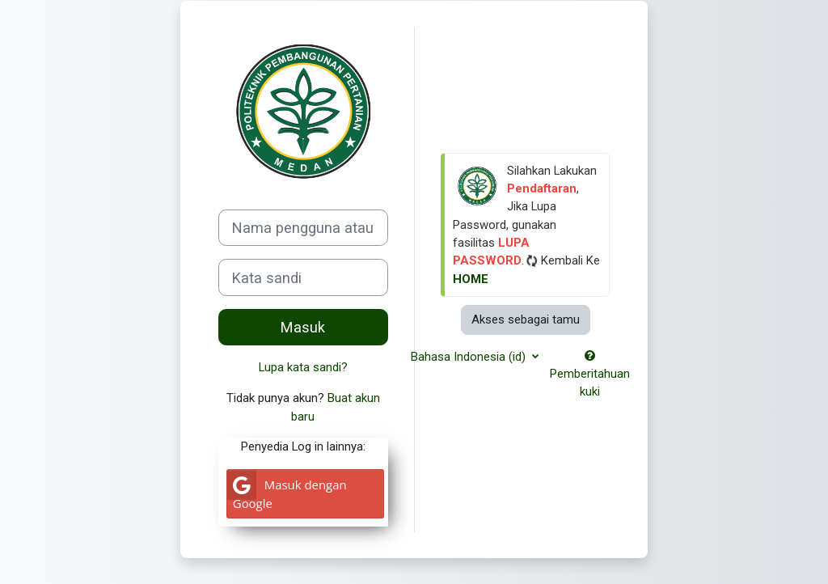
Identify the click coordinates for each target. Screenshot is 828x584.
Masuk (303, 327)
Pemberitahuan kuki (590, 375)
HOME (470, 279)
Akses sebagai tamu (525, 319)
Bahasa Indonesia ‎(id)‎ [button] (470, 356)
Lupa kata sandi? (303, 367)
